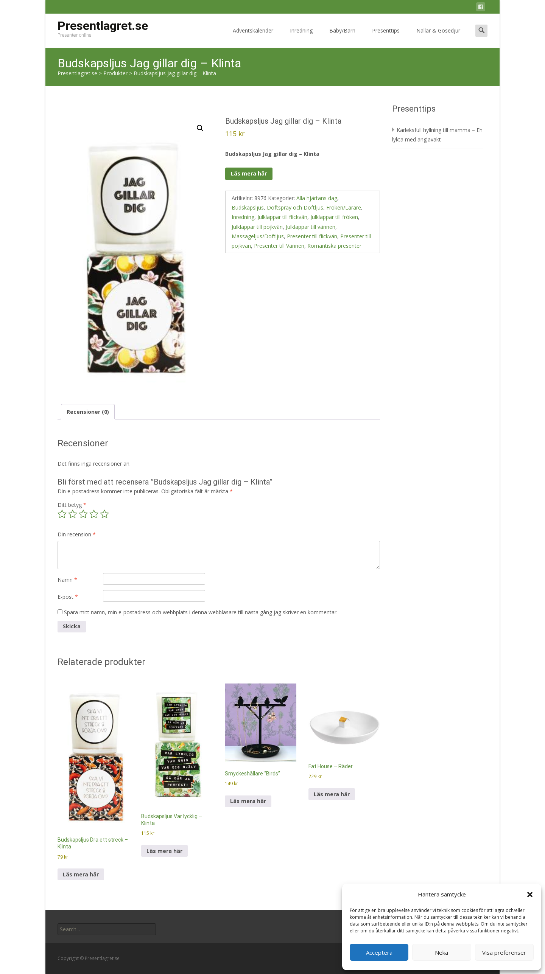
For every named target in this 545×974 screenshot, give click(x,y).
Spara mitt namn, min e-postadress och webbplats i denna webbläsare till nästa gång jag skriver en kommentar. (201, 612)
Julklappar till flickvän (282, 217)
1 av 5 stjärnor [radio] (62, 514)
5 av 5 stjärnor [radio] (104, 514)
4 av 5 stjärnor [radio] (93, 514)
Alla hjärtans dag (316, 198)
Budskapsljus (248, 207)
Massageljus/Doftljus (258, 236)
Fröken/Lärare (343, 207)
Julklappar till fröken (334, 217)
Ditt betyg (72, 504)
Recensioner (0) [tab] (88, 411)
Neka (441, 952)
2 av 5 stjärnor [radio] (72, 514)
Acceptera (379, 952)
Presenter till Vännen (279, 245)
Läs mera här (249, 173)
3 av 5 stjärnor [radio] (83, 514)
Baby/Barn (342, 37)
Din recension (77, 534)
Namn (67, 579)
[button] (530, 894)
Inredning (301, 37)
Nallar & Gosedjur (438, 37)
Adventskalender (253, 37)
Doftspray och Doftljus (295, 207)
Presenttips (386, 37)
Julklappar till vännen (310, 226)
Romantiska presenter (334, 245)
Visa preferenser (504, 952)
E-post (68, 596)
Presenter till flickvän (312, 236)
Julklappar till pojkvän (257, 226)
